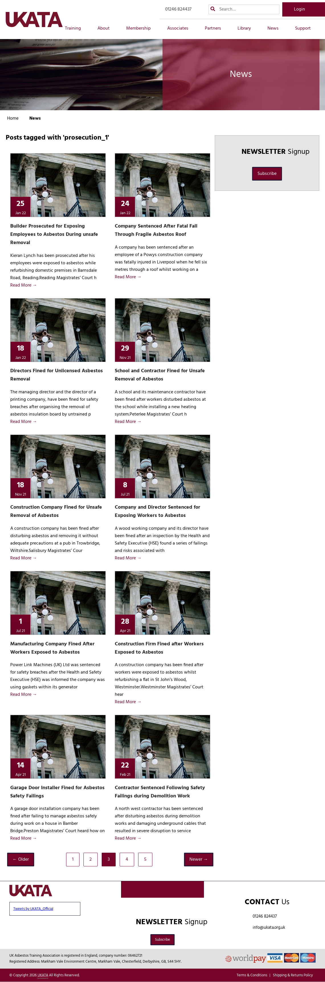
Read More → (23, 285)
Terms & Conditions (252, 975)
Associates (181, 28)
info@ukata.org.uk (269, 927)
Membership (141, 28)
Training (76, 28)
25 (21, 207)
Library (247, 28)
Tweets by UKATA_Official (33, 909)
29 (125, 351)
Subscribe (267, 173)
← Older (21, 859)
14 (21, 768)
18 (21, 351)
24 (125, 207)
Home (13, 118)
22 (125, 768)
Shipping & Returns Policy (293, 975)
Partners (216, 28)
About (106, 28)
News (276, 28)
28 (125, 624)
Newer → (198, 859)
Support (306, 28)
